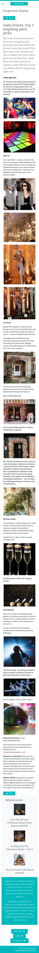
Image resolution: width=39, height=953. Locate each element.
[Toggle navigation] (3, 4)
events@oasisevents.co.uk (15, 752)
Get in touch (19, 940)
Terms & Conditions (21, 950)
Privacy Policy (32, 950)
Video (19, 936)
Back (9, 18)
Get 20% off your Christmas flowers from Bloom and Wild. (19, 822)
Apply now (19, 931)
